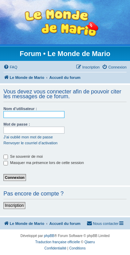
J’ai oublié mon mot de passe (28, 137)
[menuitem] (10, 67)
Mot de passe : (16, 124)
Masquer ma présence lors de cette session (43, 163)
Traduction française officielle (57, 242)
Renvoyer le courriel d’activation (30, 143)
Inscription (14, 205)
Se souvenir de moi (23, 156)
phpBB (49, 236)
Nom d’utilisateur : (20, 109)
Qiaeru (89, 242)
